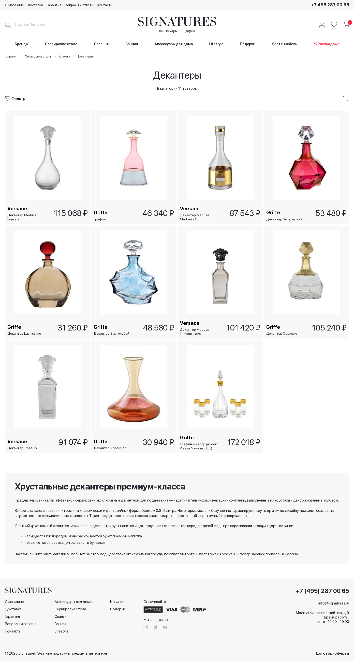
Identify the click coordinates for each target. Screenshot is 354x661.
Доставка (35, 5)
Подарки (117, 609)
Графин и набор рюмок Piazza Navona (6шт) (198, 446)
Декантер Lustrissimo (24, 333)
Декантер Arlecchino (110, 448)
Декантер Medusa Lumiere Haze (194, 331)
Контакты (105, 5)
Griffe (100, 211)
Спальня (61, 616)
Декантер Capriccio (281, 333)
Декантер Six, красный (284, 218)
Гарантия (54, 5)
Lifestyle (61, 631)
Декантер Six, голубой (111, 333)
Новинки (117, 602)
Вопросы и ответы (79, 5)
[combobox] (34, 24)
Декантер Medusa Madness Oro (194, 216)
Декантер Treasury (22, 448)
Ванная (60, 624)
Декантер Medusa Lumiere (22, 216)
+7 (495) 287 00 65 (322, 591)
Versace (17, 207)
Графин (100, 218)
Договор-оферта (332, 653)
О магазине (14, 5)
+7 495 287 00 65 (330, 4)
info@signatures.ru (333, 603)
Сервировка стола (70, 609)
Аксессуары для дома (73, 602)
